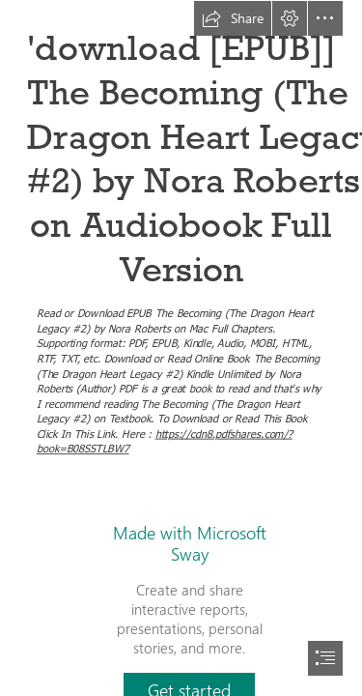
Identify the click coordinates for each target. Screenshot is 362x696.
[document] (181, 348)
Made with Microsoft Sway (189, 543)
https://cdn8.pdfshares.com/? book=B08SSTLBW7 (164, 439)
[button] (232, 18)
